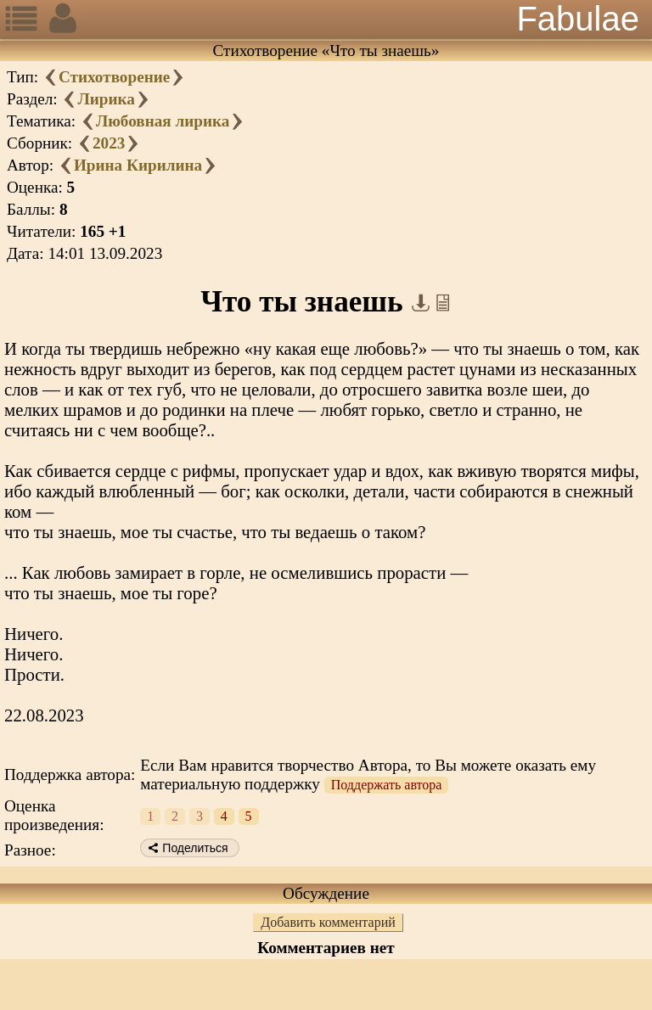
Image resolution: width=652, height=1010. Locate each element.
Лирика (105, 99)
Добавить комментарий (328, 922)
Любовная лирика (163, 121)
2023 (109, 143)
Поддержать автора (386, 784)
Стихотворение (114, 77)
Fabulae (577, 18)
